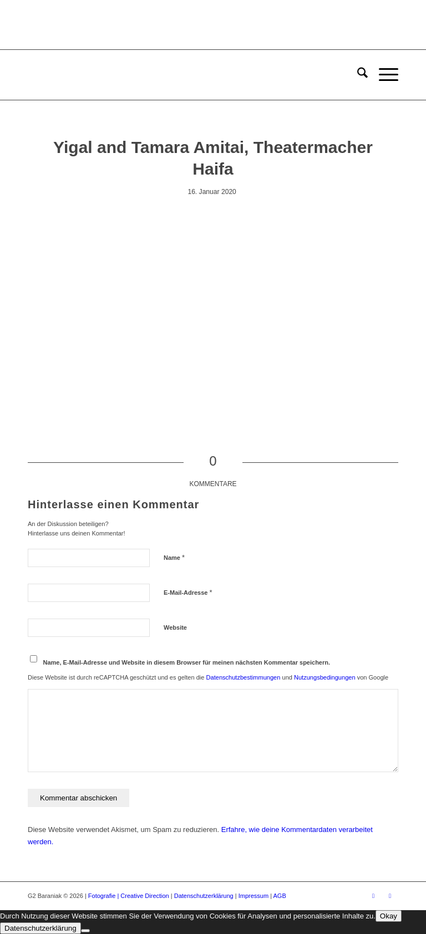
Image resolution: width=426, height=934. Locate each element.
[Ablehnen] (85, 930)
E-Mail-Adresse (188, 592)
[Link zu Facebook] (373, 895)
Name (174, 557)
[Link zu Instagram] (390, 895)
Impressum (253, 895)
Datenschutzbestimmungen (243, 677)
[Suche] (357, 75)
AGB (279, 895)
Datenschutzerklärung (204, 895)
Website (175, 627)
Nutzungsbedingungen (325, 677)
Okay (388, 916)
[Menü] (383, 75)
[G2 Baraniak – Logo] (82, 75)
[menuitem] (357, 75)
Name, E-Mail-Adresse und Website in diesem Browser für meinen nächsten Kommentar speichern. (187, 662)
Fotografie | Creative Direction (128, 895)
